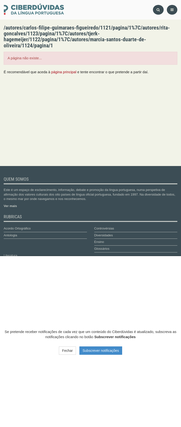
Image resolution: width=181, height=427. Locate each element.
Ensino (99, 242)
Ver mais (10, 206)
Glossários (101, 248)
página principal (63, 72)
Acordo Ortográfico (17, 228)
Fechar (67, 351)
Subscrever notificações (101, 351)
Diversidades (103, 235)
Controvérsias (104, 228)
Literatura (10, 255)
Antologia (10, 235)
